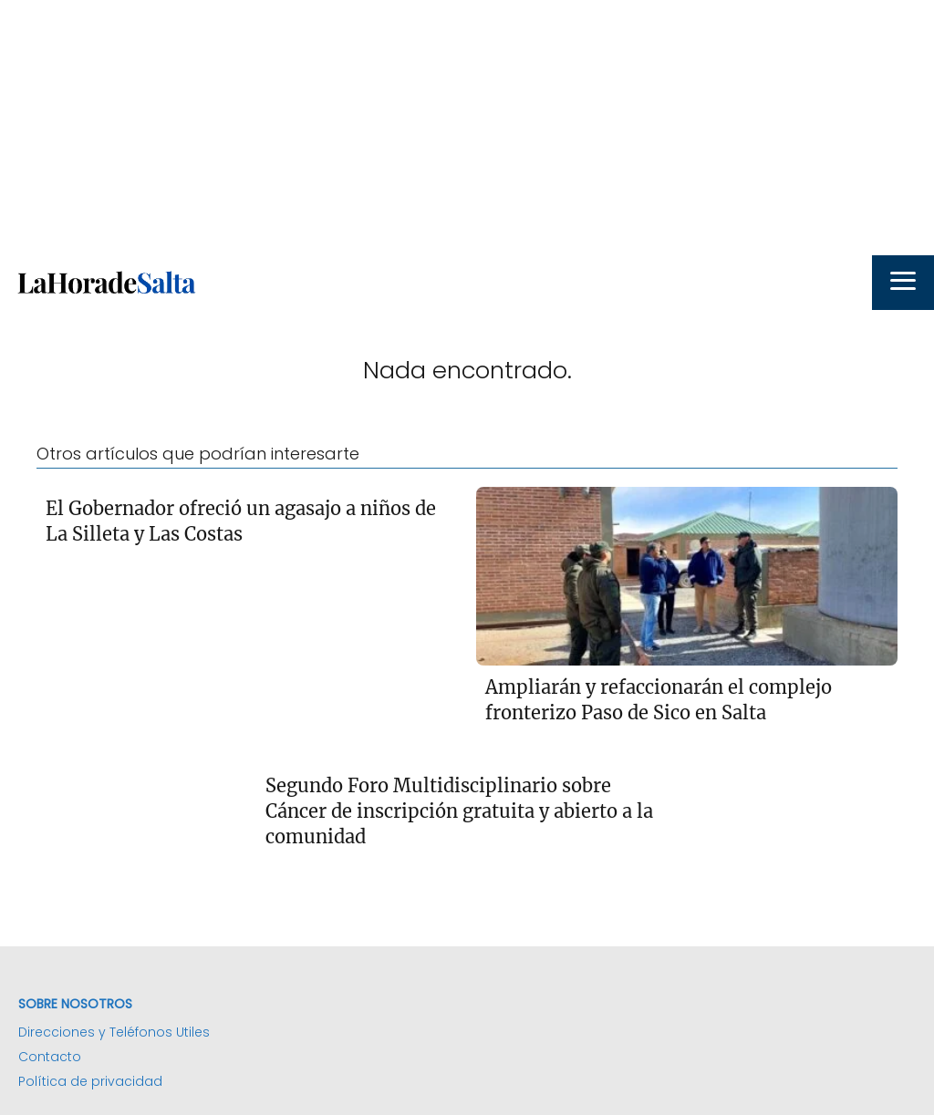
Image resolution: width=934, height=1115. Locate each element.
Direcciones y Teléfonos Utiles (114, 1032)
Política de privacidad (90, 1081)
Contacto (49, 1057)
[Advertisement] (467, 127)
